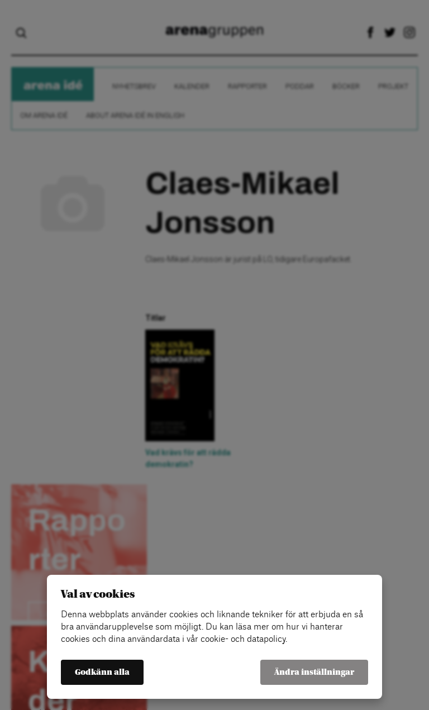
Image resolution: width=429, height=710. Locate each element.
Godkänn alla (102, 672)
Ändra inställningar (314, 672)
